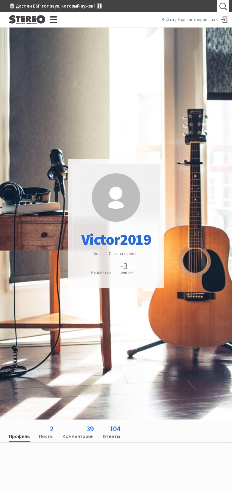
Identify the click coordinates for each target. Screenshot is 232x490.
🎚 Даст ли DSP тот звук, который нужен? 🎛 (55, 6)
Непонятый (101, 272)
